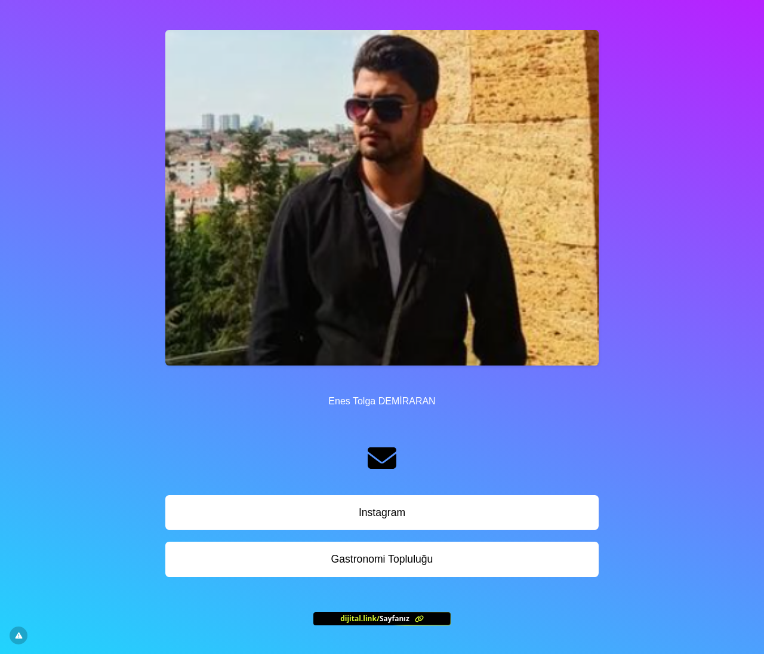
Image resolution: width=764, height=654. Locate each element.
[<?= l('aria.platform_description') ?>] (382, 618)
